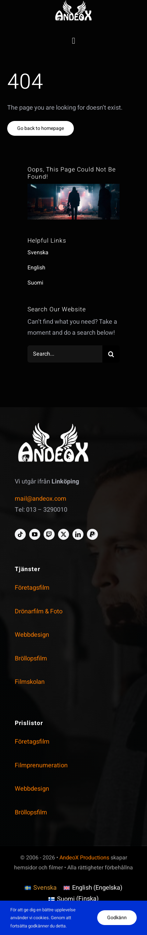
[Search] (111, 354)
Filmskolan (30, 682)
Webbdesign (32, 634)
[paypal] (92, 534)
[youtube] (34, 534)
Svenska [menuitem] (45, 887)
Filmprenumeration (41, 765)
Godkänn (117, 917)
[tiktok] (20, 534)
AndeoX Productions (84, 858)
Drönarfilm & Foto (39, 611)
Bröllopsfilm (31, 658)
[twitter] (63, 534)
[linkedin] (77, 534)
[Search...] (64, 354)
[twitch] (49, 534)
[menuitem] (40, 888)
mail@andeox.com (40, 498)
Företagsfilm (32, 587)
